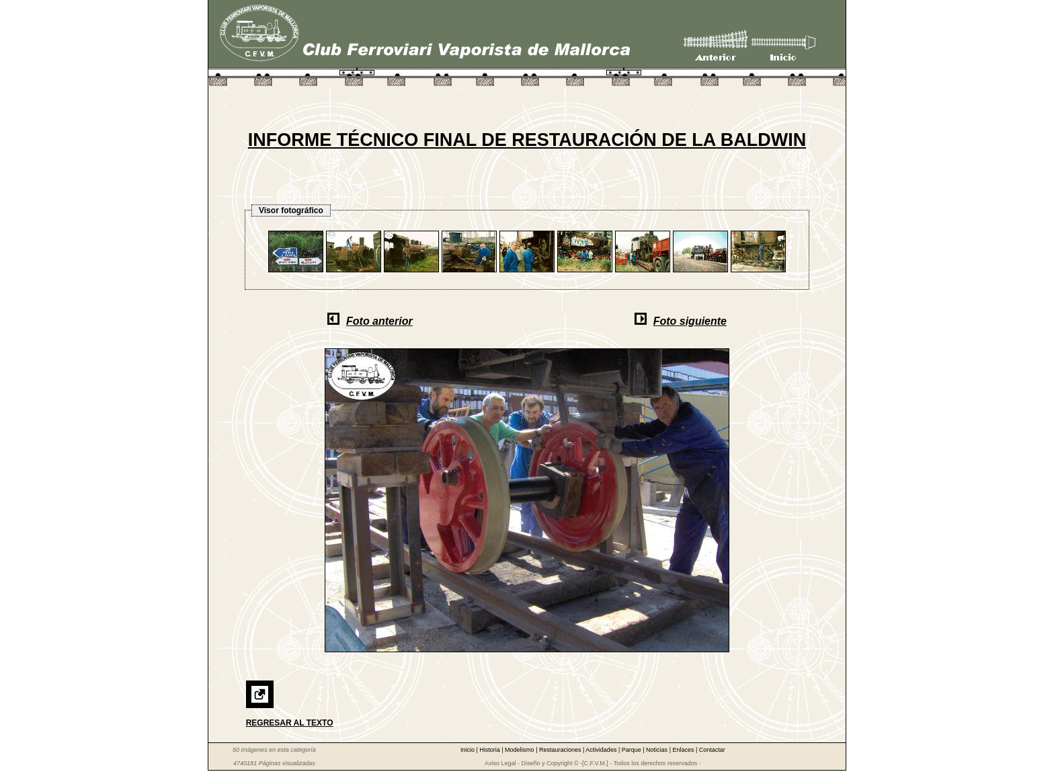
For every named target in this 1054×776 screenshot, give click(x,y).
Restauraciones (561, 749)
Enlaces (684, 749)
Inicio (468, 749)
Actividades (601, 749)
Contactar (712, 749)
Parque (632, 749)
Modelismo (520, 749)
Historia (490, 749)
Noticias (658, 749)
